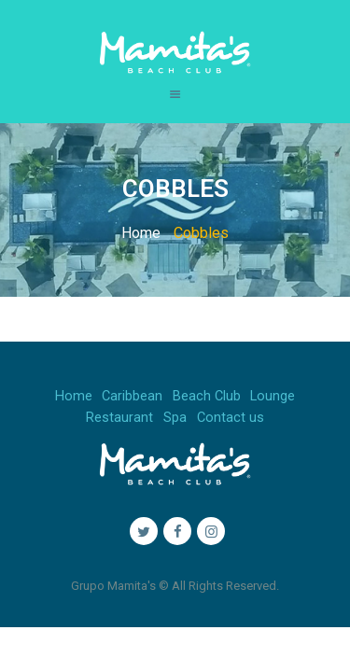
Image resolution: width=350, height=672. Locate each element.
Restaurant (119, 418)
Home (141, 233)
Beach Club (207, 396)
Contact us (230, 418)
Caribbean (132, 396)
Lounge (272, 396)
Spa (175, 418)
